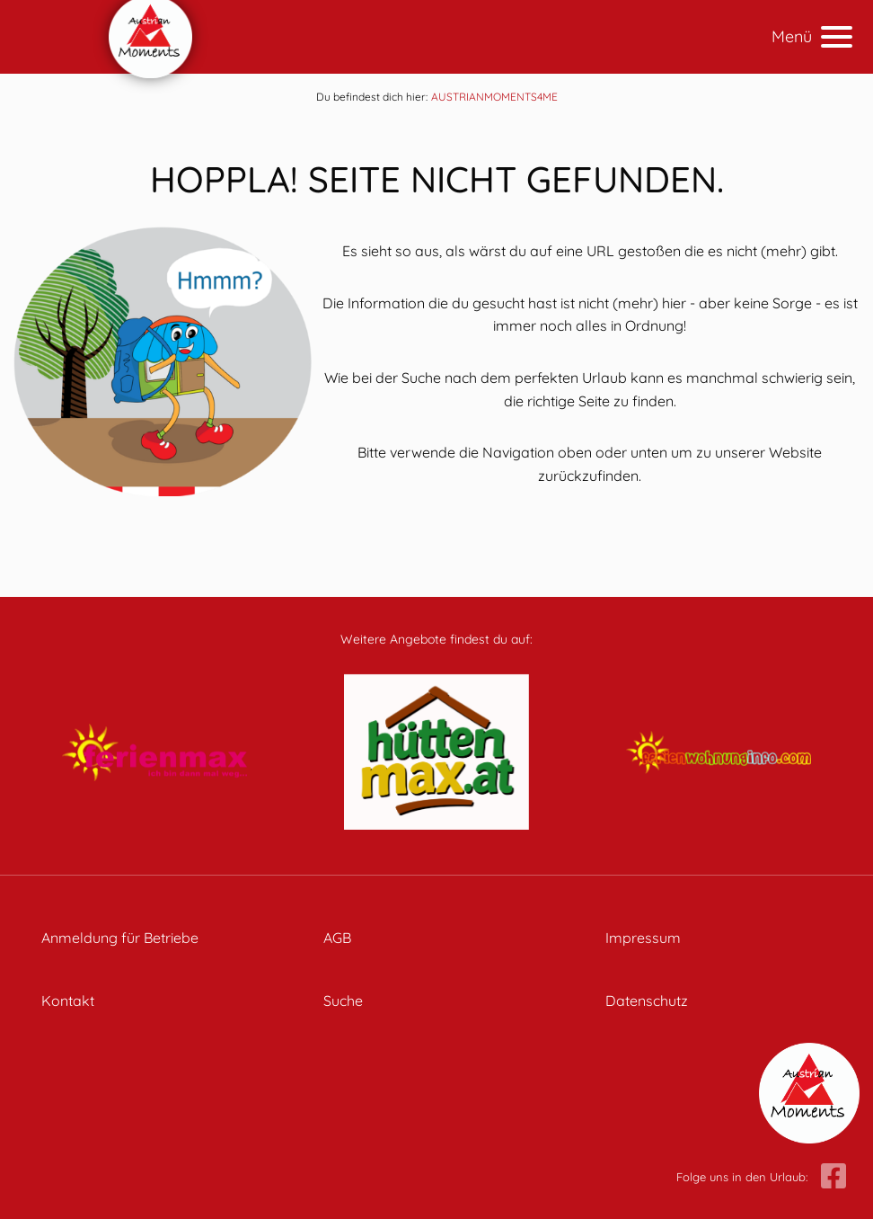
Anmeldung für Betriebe (119, 938)
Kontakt (67, 1001)
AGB (337, 938)
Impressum (643, 938)
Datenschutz (646, 1001)
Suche (343, 1001)
